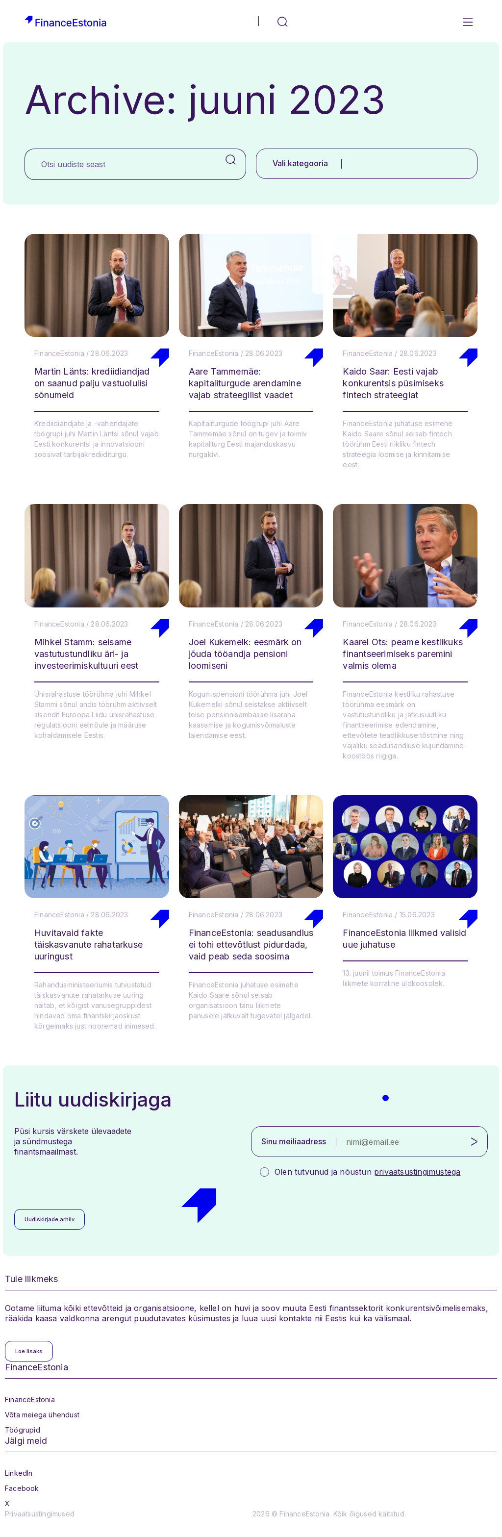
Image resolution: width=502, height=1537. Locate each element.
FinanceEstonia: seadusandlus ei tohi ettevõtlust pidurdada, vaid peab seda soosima (251, 944)
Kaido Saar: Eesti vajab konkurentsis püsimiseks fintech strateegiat (393, 383)
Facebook (22, 1488)
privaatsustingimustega (417, 1172)
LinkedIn (19, 1473)
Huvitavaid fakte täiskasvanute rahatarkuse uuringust (88, 944)
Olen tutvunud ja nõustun (367, 1172)
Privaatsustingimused (40, 1514)
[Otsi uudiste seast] (120, 164)
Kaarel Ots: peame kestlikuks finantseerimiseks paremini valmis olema (403, 654)
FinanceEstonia (30, 1399)
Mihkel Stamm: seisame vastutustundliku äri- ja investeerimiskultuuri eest (86, 654)
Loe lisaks (29, 1351)
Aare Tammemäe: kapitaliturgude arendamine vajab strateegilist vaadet (245, 383)
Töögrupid (22, 1430)
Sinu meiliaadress (293, 1141)
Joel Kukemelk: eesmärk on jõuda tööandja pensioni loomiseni (245, 654)
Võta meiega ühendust (42, 1415)
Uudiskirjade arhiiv (50, 1219)
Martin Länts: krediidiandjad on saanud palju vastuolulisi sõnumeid (92, 383)
